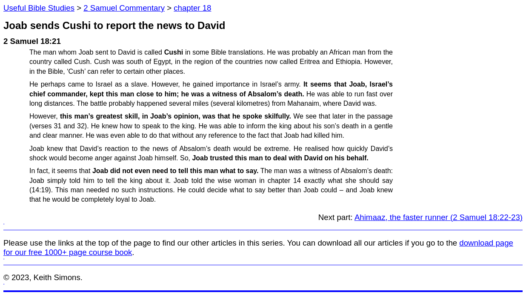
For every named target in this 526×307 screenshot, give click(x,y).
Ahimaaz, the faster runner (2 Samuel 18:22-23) (438, 217)
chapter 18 (192, 7)
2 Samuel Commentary (124, 7)
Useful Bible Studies (38, 7)
